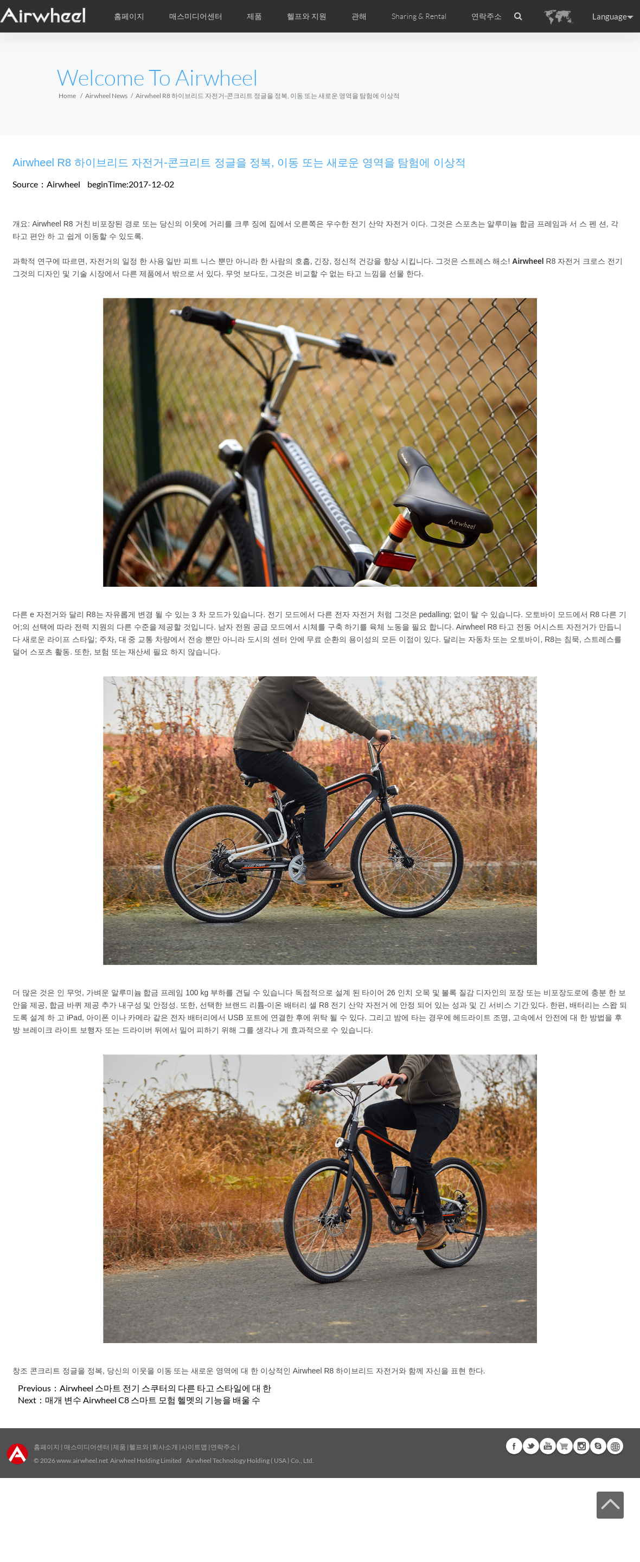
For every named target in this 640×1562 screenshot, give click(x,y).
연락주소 (486, 16)
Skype (598, 1446)
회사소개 (165, 1447)
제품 (254, 16)
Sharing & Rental (419, 16)
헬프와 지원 (307, 16)
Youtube (548, 1446)
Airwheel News (106, 96)
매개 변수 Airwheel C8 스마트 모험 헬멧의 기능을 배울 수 (152, 1400)
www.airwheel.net (82, 1460)
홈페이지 (129, 16)
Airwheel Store (564, 1446)
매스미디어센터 (86, 1447)
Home (67, 96)
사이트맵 (194, 1447)
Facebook (514, 1446)
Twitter (531, 1446)
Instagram (581, 1446)
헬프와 (139, 1447)
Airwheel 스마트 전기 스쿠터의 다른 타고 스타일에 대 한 (165, 1388)
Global (615, 1446)
